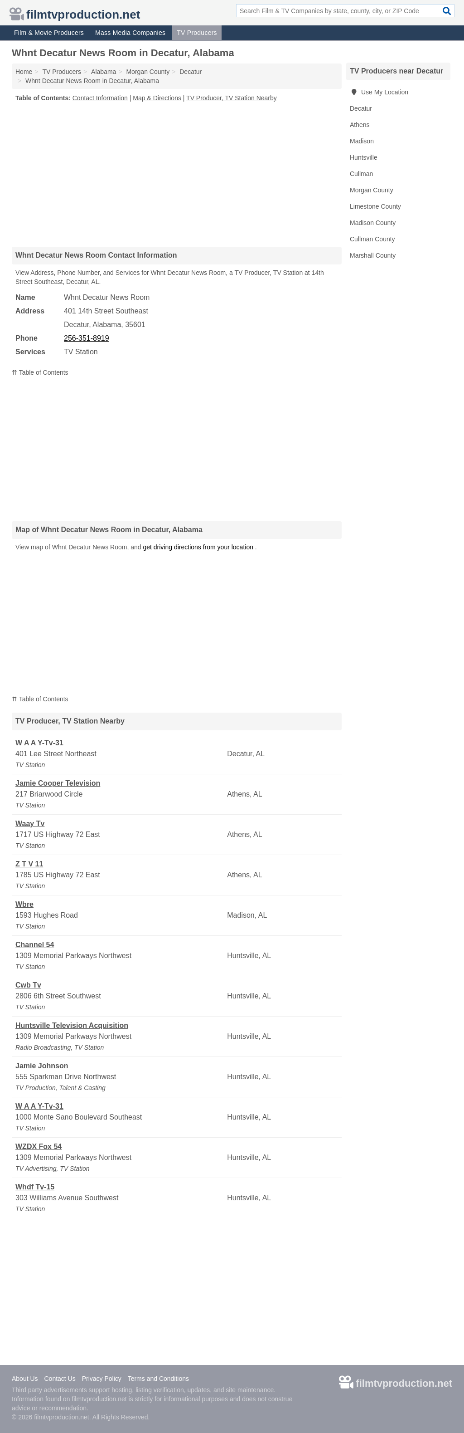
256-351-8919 (86, 338)
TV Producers (197, 32)
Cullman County (372, 239)
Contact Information (100, 98)
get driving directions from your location (198, 547)
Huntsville (363, 157)
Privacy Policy (101, 1378)
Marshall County (373, 255)
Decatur (361, 108)
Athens (360, 124)
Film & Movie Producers (49, 32)
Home (23, 71)
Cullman (361, 173)
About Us (25, 1378)
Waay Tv (29, 823)
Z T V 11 (29, 864)
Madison (362, 141)
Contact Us (59, 1378)
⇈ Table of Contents (40, 372)
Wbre (24, 904)
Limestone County (375, 206)
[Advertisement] (177, 174)
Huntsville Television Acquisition (71, 1025)
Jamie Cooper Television (57, 783)
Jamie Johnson (41, 1066)
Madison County (373, 222)
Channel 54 (34, 945)
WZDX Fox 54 (38, 1146)
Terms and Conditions (158, 1378)
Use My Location (379, 92)
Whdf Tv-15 (34, 1187)
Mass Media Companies (130, 32)
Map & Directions (157, 98)
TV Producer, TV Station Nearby (231, 98)
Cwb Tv (28, 985)
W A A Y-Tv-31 (39, 743)
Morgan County (371, 190)
